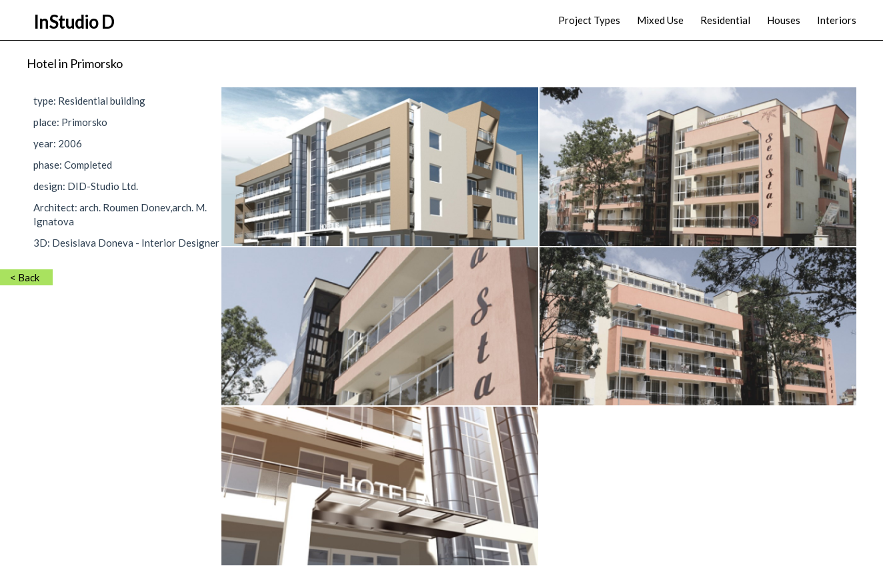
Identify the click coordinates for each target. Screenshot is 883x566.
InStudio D (73, 22)
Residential (725, 20)
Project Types (589, 20)
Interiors (836, 20)
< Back (24, 277)
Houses (783, 20)
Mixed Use (660, 20)
